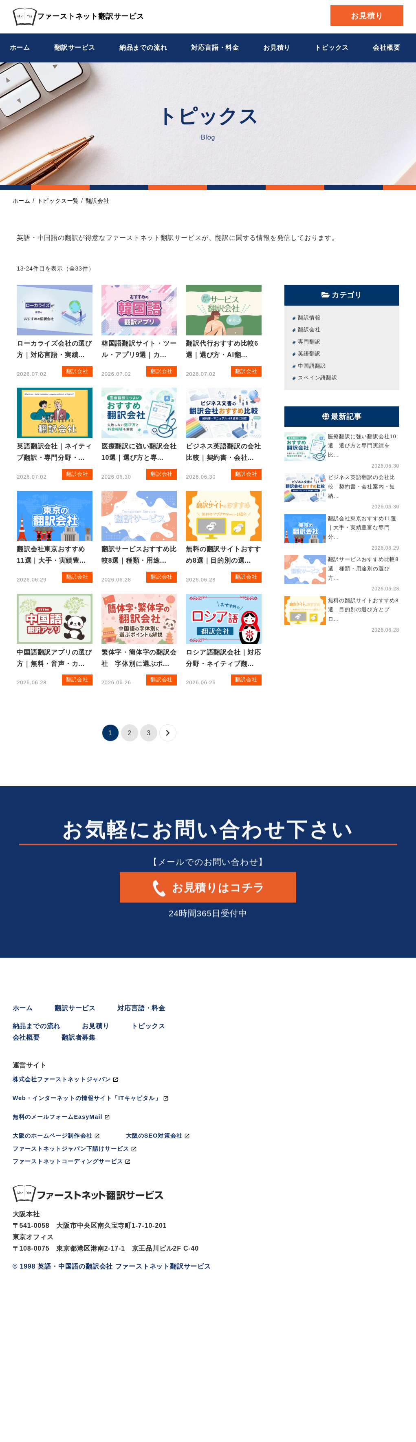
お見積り (367, 15)
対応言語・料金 (215, 47)
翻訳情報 (309, 318)
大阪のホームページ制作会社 (52, 1135)
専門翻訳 (309, 342)
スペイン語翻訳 (317, 378)
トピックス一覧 (58, 200)
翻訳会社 (98, 200)
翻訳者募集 (79, 1037)
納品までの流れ (143, 47)
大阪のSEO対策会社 (154, 1135)
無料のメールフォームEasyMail (58, 1117)
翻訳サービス (74, 47)
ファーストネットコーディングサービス (68, 1161)
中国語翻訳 (312, 366)
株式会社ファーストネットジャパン (62, 1079)
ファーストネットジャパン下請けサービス (71, 1148)
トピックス (332, 47)
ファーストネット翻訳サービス (78, 16)
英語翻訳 (309, 354)
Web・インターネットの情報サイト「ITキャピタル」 (87, 1098)
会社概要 (386, 47)
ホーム (20, 47)
